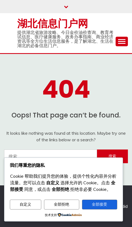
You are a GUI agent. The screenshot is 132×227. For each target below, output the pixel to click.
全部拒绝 (61, 204)
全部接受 (99, 204)
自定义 (25, 204)
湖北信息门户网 (52, 23)
